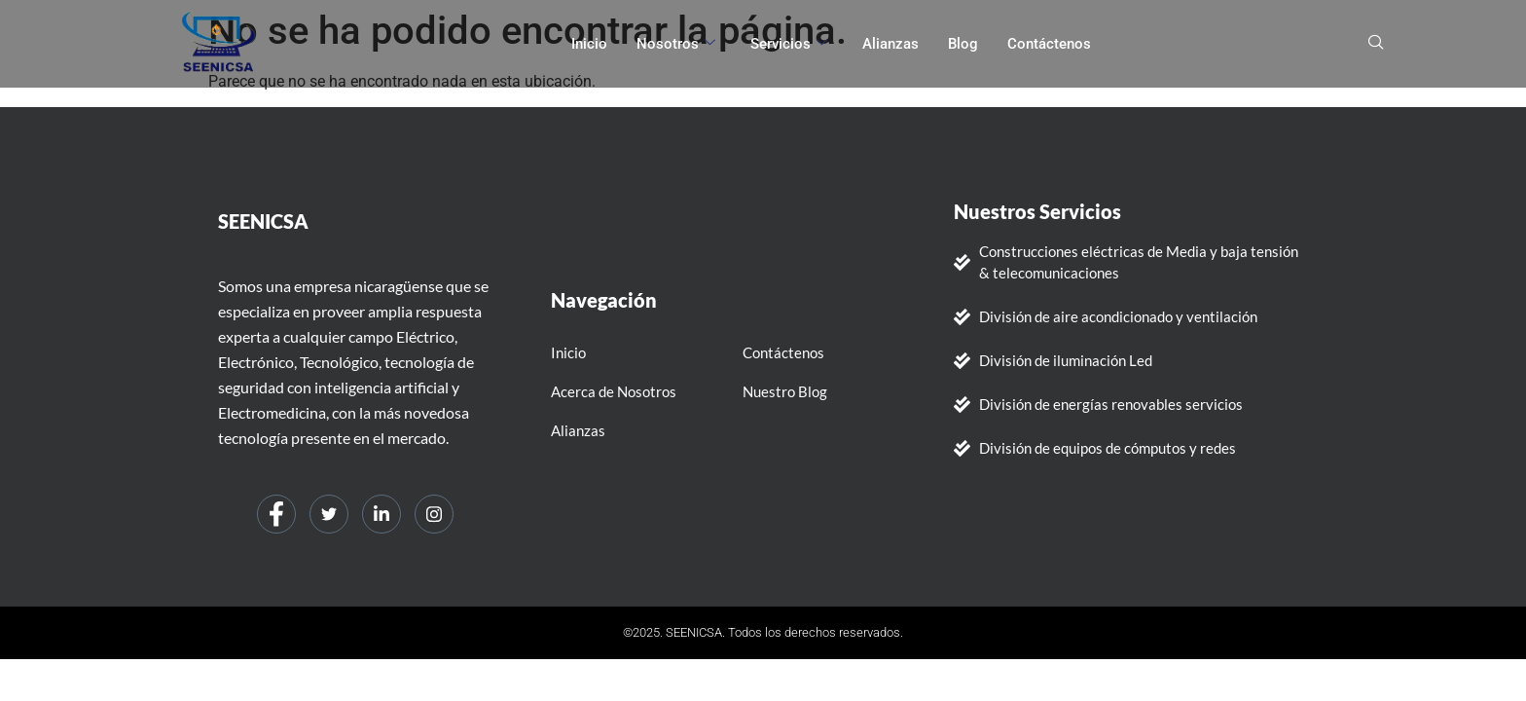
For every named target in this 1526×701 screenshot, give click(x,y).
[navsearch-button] (1376, 43)
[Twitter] (328, 514)
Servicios (788, 44)
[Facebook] (276, 514)
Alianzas (890, 44)
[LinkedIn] (381, 514)
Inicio (589, 44)
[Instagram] (434, 514)
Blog (963, 44)
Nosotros (675, 44)
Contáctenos (1049, 44)
